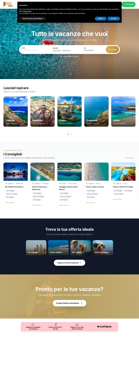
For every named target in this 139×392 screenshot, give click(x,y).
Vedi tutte (130, 158)
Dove (23, 48)
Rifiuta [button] (100, 18)
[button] (67, 134)
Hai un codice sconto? (69, 56)
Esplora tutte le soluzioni (69, 263)
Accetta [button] (113, 18)
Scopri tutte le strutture (69, 303)
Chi (85, 48)
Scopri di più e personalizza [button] (33, 18)
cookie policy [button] (27, 11)
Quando (55, 48)
